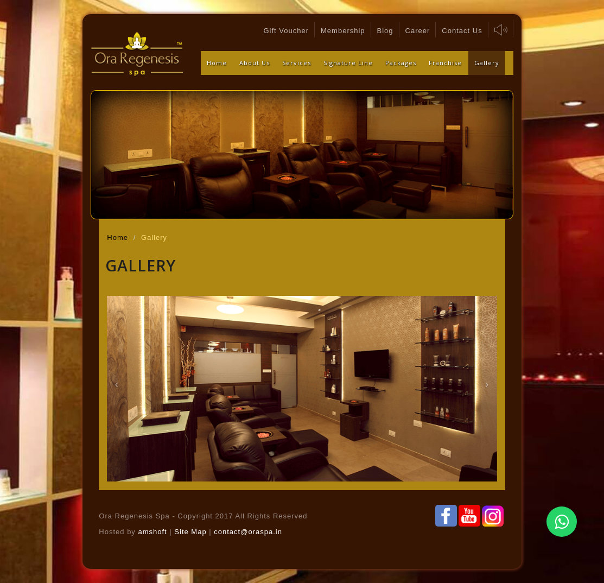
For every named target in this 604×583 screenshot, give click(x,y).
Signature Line (348, 63)
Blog (385, 31)
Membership (343, 31)
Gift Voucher (286, 31)
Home (217, 63)
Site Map (191, 532)
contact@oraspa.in (248, 532)
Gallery (486, 63)
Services (296, 63)
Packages (400, 63)
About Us (254, 63)
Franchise (445, 63)
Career (417, 31)
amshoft (152, 532)
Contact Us (462, 31)
